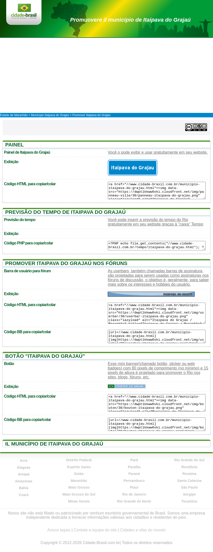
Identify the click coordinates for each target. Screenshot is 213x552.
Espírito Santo (79, 467)
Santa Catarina (189, 481)
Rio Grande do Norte (134, 501)
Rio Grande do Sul (189, 460)
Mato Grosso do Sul (79, 494)
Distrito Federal (79, 460)
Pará (134, 460)
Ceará (24, 495)
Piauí (134, 487)
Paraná (134, 474)
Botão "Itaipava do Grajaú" (45, 356)
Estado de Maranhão (14, 115)
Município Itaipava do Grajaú (50, 115)
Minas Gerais (79, 501)
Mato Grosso (79, 487)
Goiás (79, 474)
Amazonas (23, 481)
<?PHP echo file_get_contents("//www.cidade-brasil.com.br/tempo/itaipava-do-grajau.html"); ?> (157, 245)
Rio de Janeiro (134, 494)
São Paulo (189, 487)
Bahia (23, 488)
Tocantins (189, 501)
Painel (14, 144)
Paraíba (134, 467)
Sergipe (189, 494)
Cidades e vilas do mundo (143, 530)
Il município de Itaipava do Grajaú (54, 444)
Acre (24, 460)
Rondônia (189, 467)
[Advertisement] (106, 75)
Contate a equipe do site (95, 530)
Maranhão (79, 481)
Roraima (189, 474)
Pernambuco (134, 481)
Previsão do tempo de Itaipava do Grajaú (65, 212)
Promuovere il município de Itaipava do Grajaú (130, 20)
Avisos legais (59, 530)
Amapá (24, 474)
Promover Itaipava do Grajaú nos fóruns (66, 263)
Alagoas (23, 467)
